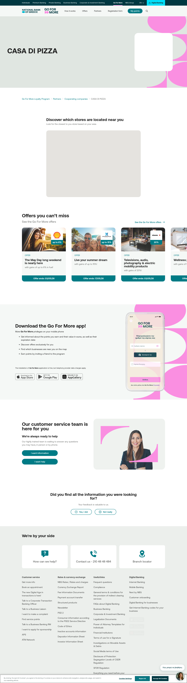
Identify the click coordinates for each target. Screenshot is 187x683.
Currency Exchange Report (71, 587)
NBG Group (129, 3)
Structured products (67, 602)
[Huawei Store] (138, 633)
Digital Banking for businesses (143, 602)
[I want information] (40, 453)
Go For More (117, 3)
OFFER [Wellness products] (176, 255)
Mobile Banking (136, 587)
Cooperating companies (76, 99)
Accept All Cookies (160, 678)
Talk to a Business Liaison (34, 609)
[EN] (142, 3)
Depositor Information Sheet (71, 636)
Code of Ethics (65, 626)
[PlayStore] (138, 626)
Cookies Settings (125, 678)
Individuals (26, 3)
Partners (97, 11)
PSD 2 (61, 613)
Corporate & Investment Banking (92, 3)
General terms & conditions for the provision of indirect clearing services (109, 595)
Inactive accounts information (72, 631)
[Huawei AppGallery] (73, 374)
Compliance (99, 587)
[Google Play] (49, 374)
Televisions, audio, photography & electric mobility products (139, 263)
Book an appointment (32, 587)
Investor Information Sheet (70, 641)
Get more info (28, 582)
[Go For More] (50, 11)
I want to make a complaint (35, 614)
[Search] (146, 11)
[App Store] (26, 374)
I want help (40, 461)
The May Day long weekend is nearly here (43, 261)
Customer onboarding (139, 597)
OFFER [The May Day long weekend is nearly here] (27, 255)
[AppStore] (138, 619)
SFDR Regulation (101, 668)
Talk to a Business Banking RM (36, 624)
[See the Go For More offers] (150, 222)
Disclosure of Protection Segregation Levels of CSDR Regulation (107, 659)
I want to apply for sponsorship (37, 629)
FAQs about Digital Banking (106, 604)
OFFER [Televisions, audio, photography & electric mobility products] (127, 255)
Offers (84, 11)
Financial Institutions (103, 632)
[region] (93, 679)
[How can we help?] (45, 556)
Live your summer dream (90, 259)
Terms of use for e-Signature (107, 638)
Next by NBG (135, 592)
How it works (70, 11)
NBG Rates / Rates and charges (73, 582)
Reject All (142, 678)
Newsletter (63, 607)
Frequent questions (103, 582)
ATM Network (28, 639)
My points (135, 11)
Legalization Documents (105, 619)
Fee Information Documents (71, 592)
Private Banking (55, 3)
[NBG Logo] (31, 11)
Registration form (115, 11)
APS (24, 634)
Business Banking (70, 3)
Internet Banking (137, 582)
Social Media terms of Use (106, 651)
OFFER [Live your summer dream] (77, 255)
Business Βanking (102, 609)
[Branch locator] (142, 556)
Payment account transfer (70, 597)
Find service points (31, 619)
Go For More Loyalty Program (36, 99)
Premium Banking (39, 3)
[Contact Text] (93, 556)
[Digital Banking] (156, 3)
